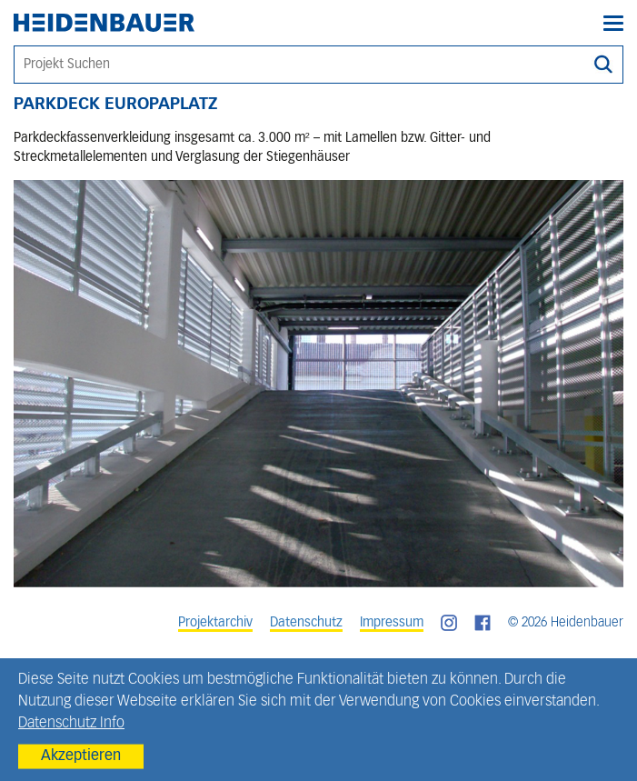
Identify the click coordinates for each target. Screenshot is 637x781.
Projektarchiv (215, 622)
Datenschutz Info (71, 723)
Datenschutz (306, 622)
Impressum (391, 622)
